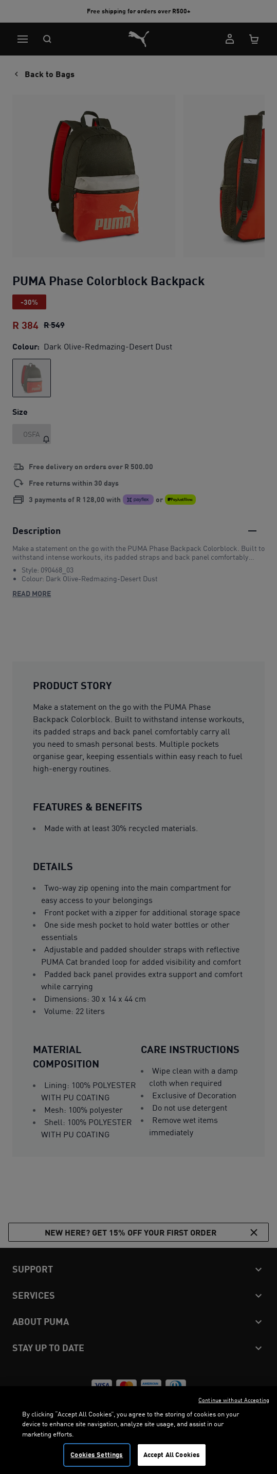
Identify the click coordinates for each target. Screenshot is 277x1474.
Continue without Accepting (233, 1412)
